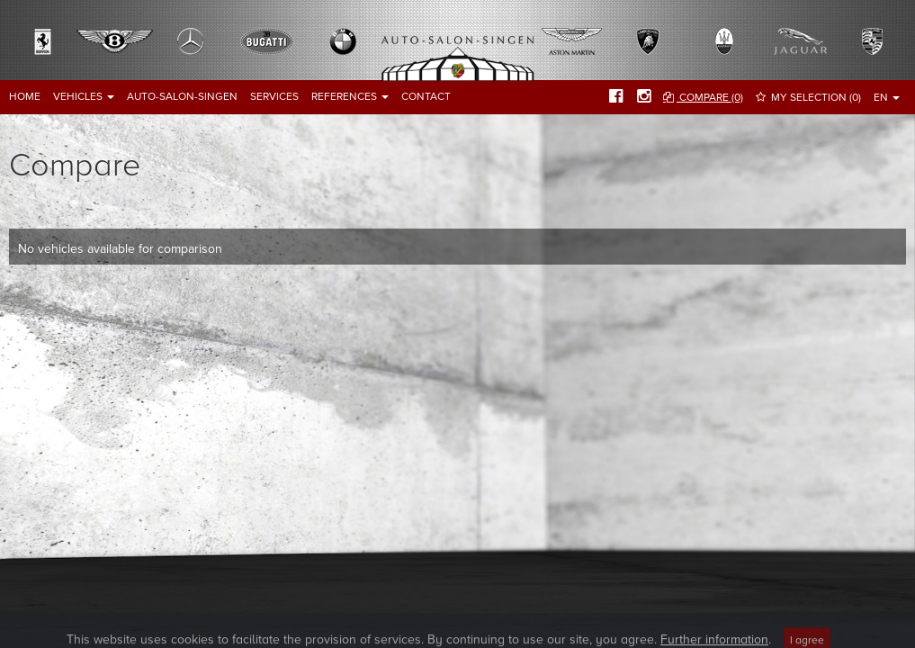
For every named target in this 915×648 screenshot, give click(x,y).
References (350, 96)
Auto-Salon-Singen (182, 96)
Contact (426, 96)
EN (887, 97)
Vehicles (83, 96)
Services (274, 96)
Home (24, 96)
